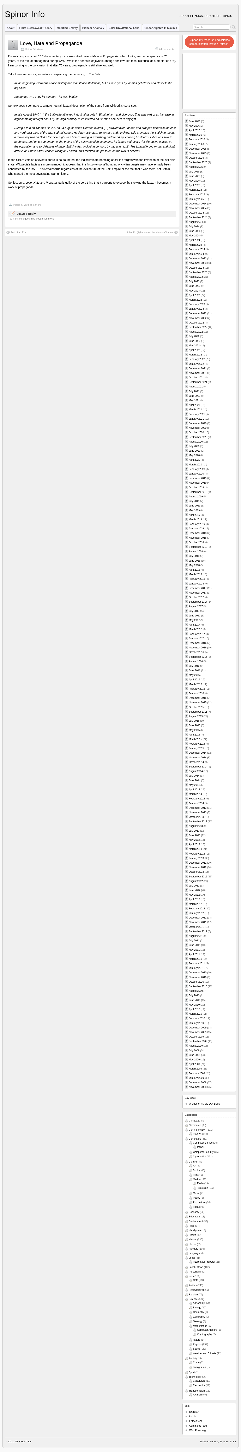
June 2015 (194, 725)
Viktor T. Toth (25, 1441)
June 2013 (194, 835)
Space (196, 1348)
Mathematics (200, 1326)
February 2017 (197, 634)
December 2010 (197, 972)
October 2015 (196, 707)
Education (194, 1216)
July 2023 (194, 281)
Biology (197, 1307)
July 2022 (194, 336)
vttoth (26, 205)
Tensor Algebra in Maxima (160, 28)
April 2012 (194, 899)
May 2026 (194, 125)
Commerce (195, 1125)
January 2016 (196, 693)
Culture (193, 1161)
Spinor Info (25, 14)
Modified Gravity (67, 28)
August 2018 (196, 551)
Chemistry (198, 1312)
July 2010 (194, 995)
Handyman (195, 1230)
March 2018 (195, 574)
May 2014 (194, 785)
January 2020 (196, 473)
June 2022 (194, 341)
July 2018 (194, 556)
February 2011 (197, 963)
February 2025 (197, 194)
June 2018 (194, 560)
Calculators (199, 1380)
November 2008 (197, 1087)
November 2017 (197, 592)
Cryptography (204, 1334)
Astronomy (199, 1303)
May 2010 (194, 1004)
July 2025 (194, 171)
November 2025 (197, 153)
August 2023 (196, 276)
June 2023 (194, 285)
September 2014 (198, 766)
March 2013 (195, 849)
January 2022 (196, 363)
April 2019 (194, 515)
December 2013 (197, 807)
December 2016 (197, 643)
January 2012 (196, 913)
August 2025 (196, 166)
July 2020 (194, 446)
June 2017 (194, 615)
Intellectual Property (204, 1261)
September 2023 (198, 272)
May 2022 (194, 345)
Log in (192, 1416)
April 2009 (194, 1064)
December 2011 (197, 917)
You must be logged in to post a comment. (31, 218)
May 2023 (194, 290)
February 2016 (197, 688)
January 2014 (196, 803)
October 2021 (196, 377)
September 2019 (198, 492)
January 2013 (196, 858)
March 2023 (195, 299)
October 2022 (196, 322)
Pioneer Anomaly (93, 28)
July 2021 (194, 391)
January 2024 (196, 254)
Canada (193, 1120)
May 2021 (194, 400)
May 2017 (194, 620)
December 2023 (197, 258)
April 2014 (194, 789)
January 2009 (196, 1078)
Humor (192, 1244)
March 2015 (195, 739)
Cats (195, 1280)
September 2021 (198, 382)
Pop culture (199, 1202)
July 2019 (194, 501)
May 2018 (194, 565)
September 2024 (198, 217)
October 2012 (196, 871)
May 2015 (194, 730)
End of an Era (16, 232)
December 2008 (197, 1082)
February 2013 (197, 853)
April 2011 (194, 954)
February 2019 (197, 524)
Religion (193, 1294)
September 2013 (198, 821)
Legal (192, 1257)
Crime (196, 1362)
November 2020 (197, 427)
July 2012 (194, 885)
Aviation (197, 1394)
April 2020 (194, 459)
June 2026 (194, 121)
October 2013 (196, 817)
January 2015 (196, 748)
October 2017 (196, 597)
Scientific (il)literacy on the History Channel (152, 232)
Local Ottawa (196, 1267)
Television (38, 49)
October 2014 (196, 762)
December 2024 (197, 203)
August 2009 (196, 1045)
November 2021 (197, 373)
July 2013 (194, 830)
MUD (200, 1146)
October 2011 (196, 927)
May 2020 (194, 455)
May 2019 (194, 510)
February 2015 (197, 743)
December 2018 (197, 533)
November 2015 (197, 702)
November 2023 (197, 263)
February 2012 (197, 908)
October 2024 (196, 212)
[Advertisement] (209, 80)
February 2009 (197, 1073)
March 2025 (195, 189)
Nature (196, 1339)
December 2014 (197, 752)
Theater (197, 1206)
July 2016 (194, 666)
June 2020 (194, 450)
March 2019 (195, 519)
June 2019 (194, 505)
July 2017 (194, 611)
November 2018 (197, 537)
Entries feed (196, 1421)
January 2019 (196, 528)
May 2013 (194, 839)
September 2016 (198, 656)
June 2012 (194, 890)
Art (194, 1165)
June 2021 (194, 395)
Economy (194, 1212)
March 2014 (195, 794)
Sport (192, 1372)
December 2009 (197, 1027)
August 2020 (196, 441)
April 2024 (194, 240)
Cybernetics (199, 1156)
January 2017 (196, 638)
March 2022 (195, 354)
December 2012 (197, 862)
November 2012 (197, 867)
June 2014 (194, 780)
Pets (191, 1276)
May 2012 (194, 894)
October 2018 (196, 542)
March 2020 (195, 464)
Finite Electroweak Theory (35, 28)
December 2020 (197, 423)
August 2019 (196, 496)
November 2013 (197, 812)
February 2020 (197, 469)
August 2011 (196, 936)
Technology (195, 1376)
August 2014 (196, 771)
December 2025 (197, 148)
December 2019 (197, 478)
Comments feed (198, 1425)
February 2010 (197, 1018)
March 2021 (195, 409)
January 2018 (196, 583)
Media (196, 1179)
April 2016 (194, 679)
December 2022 (197, 313)
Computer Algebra (207, 1329)
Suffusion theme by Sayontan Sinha (218, 1441)
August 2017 (196, 606)
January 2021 (196, 418)
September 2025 (198, 162)
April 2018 (194, 569)
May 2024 (194, 235)
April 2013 (194, 844)
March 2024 (195, 244)
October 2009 (196, 1036)
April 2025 (194, 185)
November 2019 (197, 482)
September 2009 (198, 1041)
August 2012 (196, 881)
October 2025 (196, 157)
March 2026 (195, 134)
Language (194, 1253)
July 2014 (194, 775)
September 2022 (198, 327)
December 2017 (197, 588)
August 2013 (196, 826)
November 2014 (197, 757)
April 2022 (194, 350)
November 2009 (197, 1032)
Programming (196, 1289)
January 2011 (196, 968)
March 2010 (195, 1013)
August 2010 (196, 990)
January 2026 (196, 144)
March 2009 (195, 1068)
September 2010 (198, 986)
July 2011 (194, 940)
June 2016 (194, 670)
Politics (193, 1285)
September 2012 (198, 876)
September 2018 (198, 546)
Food (191, 1225)
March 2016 (195, 684)
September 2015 (198, 711)
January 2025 (196, 199)
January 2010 (196, 1023)
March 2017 (195, 629)
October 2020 (196, 432)
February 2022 (197, 359)
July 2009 (194, 1050)
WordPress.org (197, 1430)
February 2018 (197, 578)
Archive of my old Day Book (204, 1103)
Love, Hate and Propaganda (51, 43)
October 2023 (196, 267)
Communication (197, 1129)
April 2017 (194, 624)
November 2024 (197, 208)
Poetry (196, 1197)
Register (194, 1412)
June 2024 (194, 231)
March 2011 (195, 958)
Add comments (166, 49)
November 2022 (197, 318)
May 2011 (194, 949)
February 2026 (197, 139)
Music (196, 1193)
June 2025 (194, 176)
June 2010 (194, 1000)
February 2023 (197, 304)
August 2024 (196, 222)
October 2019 (196, 487)
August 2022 (196, 331)
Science (193, 1299)
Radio (200, 1183)
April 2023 (194, 295)
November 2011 (197, 922)
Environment (196, 1221)
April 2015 (194, 734)
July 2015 (194, 720)
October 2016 (196, 652)
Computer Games (203, 1142)
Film (195, 1174)
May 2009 (194, 1059)
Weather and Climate (204, 1353)
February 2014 (197, 798)
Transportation (197, 1390)
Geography (199, 1316)
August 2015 (196, 716)
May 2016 (194, 675)
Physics (197, 1344)
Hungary (193, 1248)
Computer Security (203, 1152)
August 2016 (196, 661)
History (28, 49)
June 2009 (194, 1055)
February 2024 (197, 249)
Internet (197, 1133)
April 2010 (194, 1009)
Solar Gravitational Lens (124, 28)
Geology (197, 1321)
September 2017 (198, 601)
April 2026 (194, 130)
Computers (195, 1138)
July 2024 (194, 226)
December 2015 (197, 697)
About (10, 28)
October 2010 (196, 981)
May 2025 (194, 180)
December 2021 (197, 368)
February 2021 (197, 414)
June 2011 (194, 945)
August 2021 (196, 386)
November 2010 (197, 977)
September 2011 (198, 931)
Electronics (199, 1385)
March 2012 (195, 904)
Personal (194, 1271)
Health (192, 1235)
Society (193, 1358)
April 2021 (194, 405)
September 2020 (198, 437)
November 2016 (197, 647)
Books (196, 1170)
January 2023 (196, 308)
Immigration (199, 1367)
